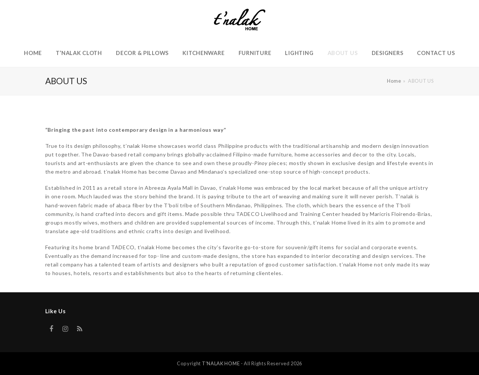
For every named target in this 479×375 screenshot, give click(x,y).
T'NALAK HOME (221, 363)
